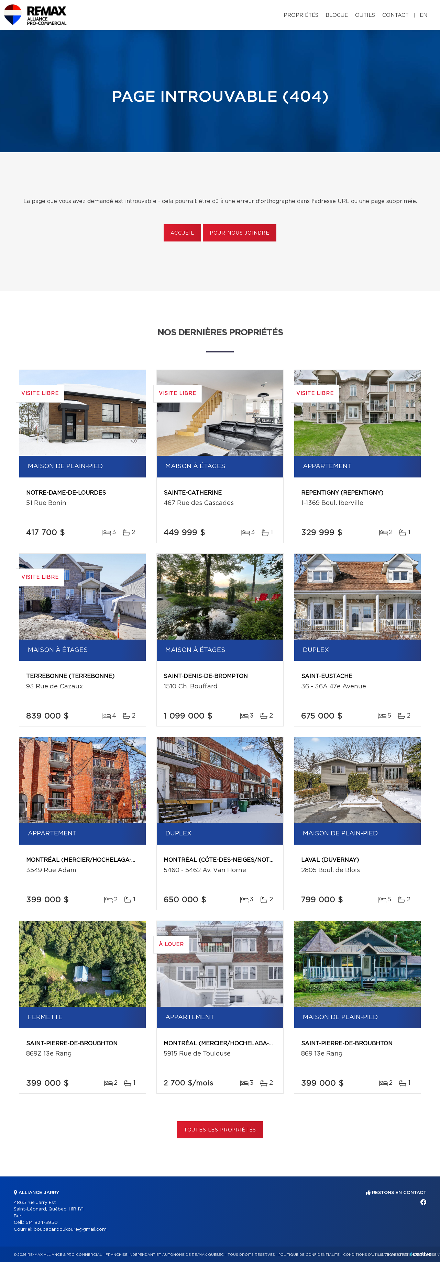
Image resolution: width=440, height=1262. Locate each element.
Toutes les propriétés (220, 1130)
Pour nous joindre (240, 233)
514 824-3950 (41, 1222)
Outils (365, 15)
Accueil (182, 233)
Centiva (421, 1254)
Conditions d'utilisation (369, 1255)
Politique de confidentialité (309, 1255)
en (423, 15)
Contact (395, 15)
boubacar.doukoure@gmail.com (70, 1229)
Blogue (337, 15)
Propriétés (301, 15)
